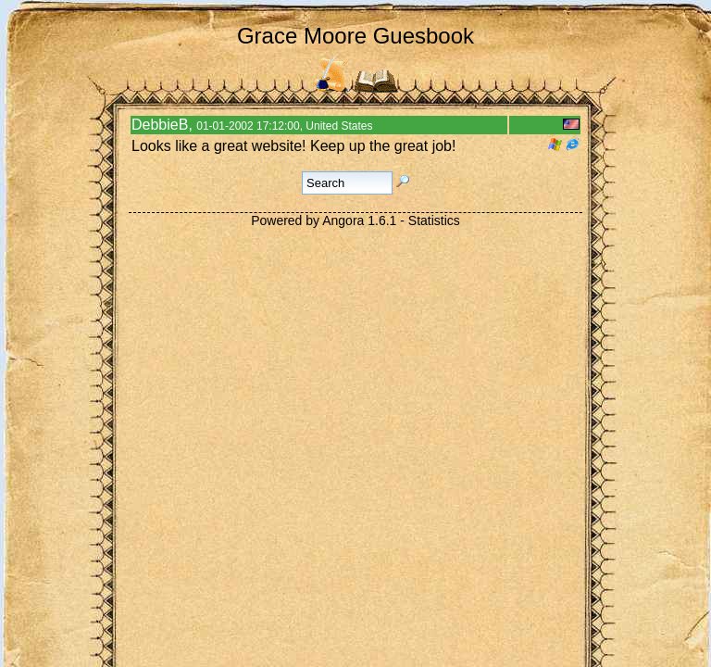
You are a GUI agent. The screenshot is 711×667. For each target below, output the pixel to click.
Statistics (434, 220)
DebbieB (159, 124)
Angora (343, 220)
